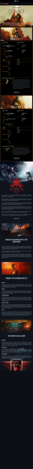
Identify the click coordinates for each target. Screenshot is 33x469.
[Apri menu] (1, 3)
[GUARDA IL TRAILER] (16, 218)
